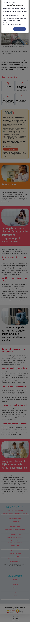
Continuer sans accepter (9, 2)
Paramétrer (7, 29)
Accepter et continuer (20, 29)
